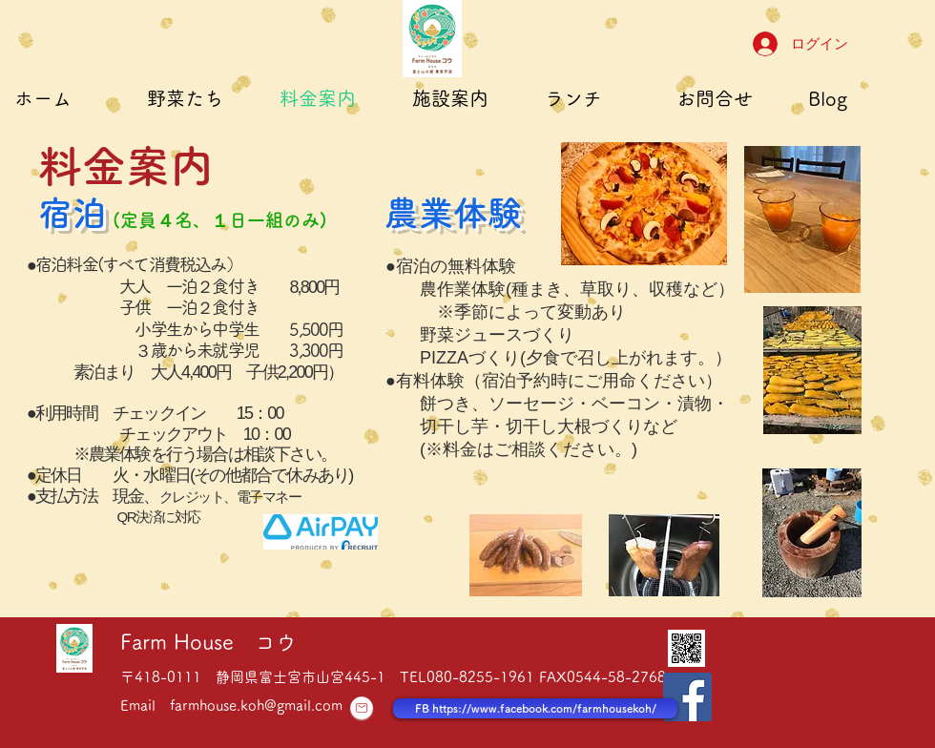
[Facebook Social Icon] (687, 697)
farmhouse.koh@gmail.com (256, 705)
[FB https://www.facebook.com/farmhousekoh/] (535, 708)
